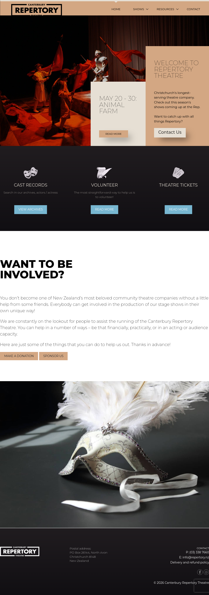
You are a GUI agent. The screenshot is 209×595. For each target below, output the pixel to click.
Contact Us (170, 132)
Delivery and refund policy (189, 562)
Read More (113, 133)
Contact (193, 9)
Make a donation (19, 355)
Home (115, 9)
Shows (138, 9)
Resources (165, 9)
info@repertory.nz (196, 557)
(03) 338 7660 (199, 552)
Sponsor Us (54, 355)
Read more (104, 209)
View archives (31, 209)
